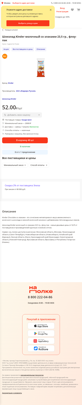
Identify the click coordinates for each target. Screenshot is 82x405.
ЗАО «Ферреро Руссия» (26, 91)
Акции (6, 49)
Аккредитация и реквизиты (12, 393)
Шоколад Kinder (9, 99)
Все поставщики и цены (23, 49)
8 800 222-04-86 (60, 3)
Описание (41, 49)
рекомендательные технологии (32, 375)
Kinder (11, 83)
